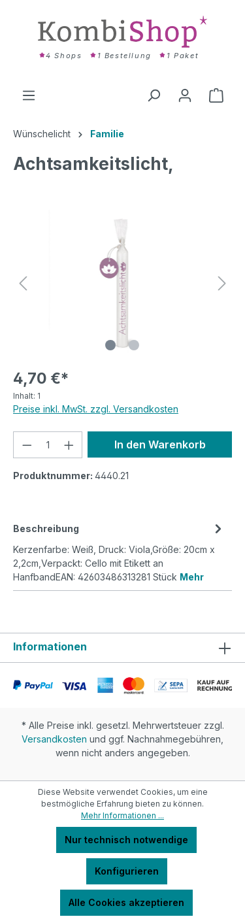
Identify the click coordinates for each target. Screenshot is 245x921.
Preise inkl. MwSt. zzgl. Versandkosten (95, 408)
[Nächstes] (222, 283)
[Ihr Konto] (185, 95)
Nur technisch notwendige (126, 839)
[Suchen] (153, 95)
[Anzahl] (48, 444)
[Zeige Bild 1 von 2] (110, 345)
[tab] (119, 551)
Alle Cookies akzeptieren (126, 902)
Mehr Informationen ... (122, 815)
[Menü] (28, 95)
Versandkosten (54, 739)
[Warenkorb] (216, 95)
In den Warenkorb (160, 444)
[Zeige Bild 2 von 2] (134, 345)
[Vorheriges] (23, 283)
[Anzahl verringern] (27, 444)
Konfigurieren (127, 871)
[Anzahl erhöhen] (69, 444)
